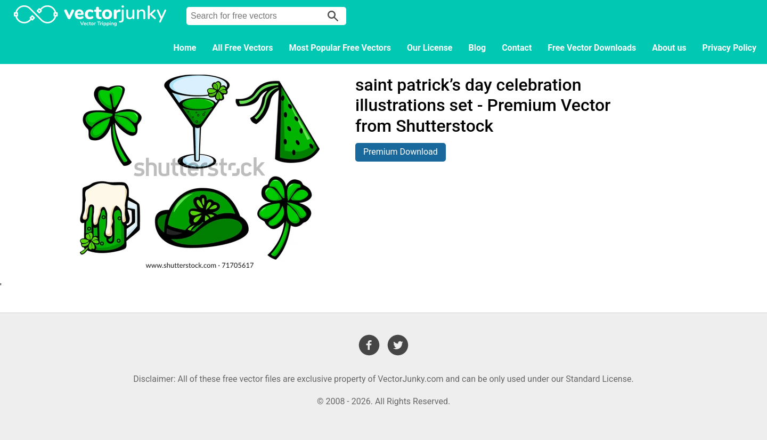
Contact (517, 48)
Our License (430, 48)
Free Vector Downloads (592, 48)
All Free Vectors (242, 48)
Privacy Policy (729, 48)
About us (669, 48)
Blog (477, 48)
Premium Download (400, 152)
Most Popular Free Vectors (340, 48)
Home (185, 48)
